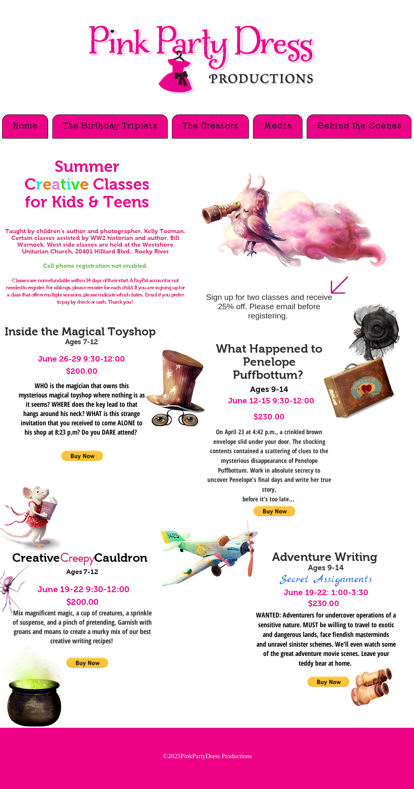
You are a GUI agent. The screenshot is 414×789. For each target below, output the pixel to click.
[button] (87, 663)
